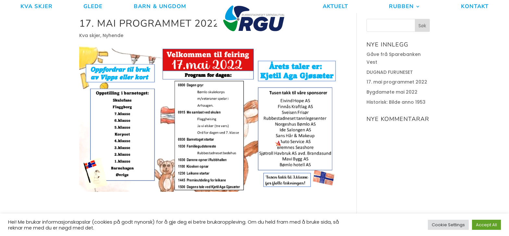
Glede (93, 7)
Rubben (401, 7)
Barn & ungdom (160, 7)
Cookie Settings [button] (448, 225)
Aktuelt (335, 7)
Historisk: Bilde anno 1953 (396, 102)
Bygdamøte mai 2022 (391, 92)
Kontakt (475, 7)
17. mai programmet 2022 (396, 82)
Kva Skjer (36, 7)
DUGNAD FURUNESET (389, 72)
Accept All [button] (486, 225)
